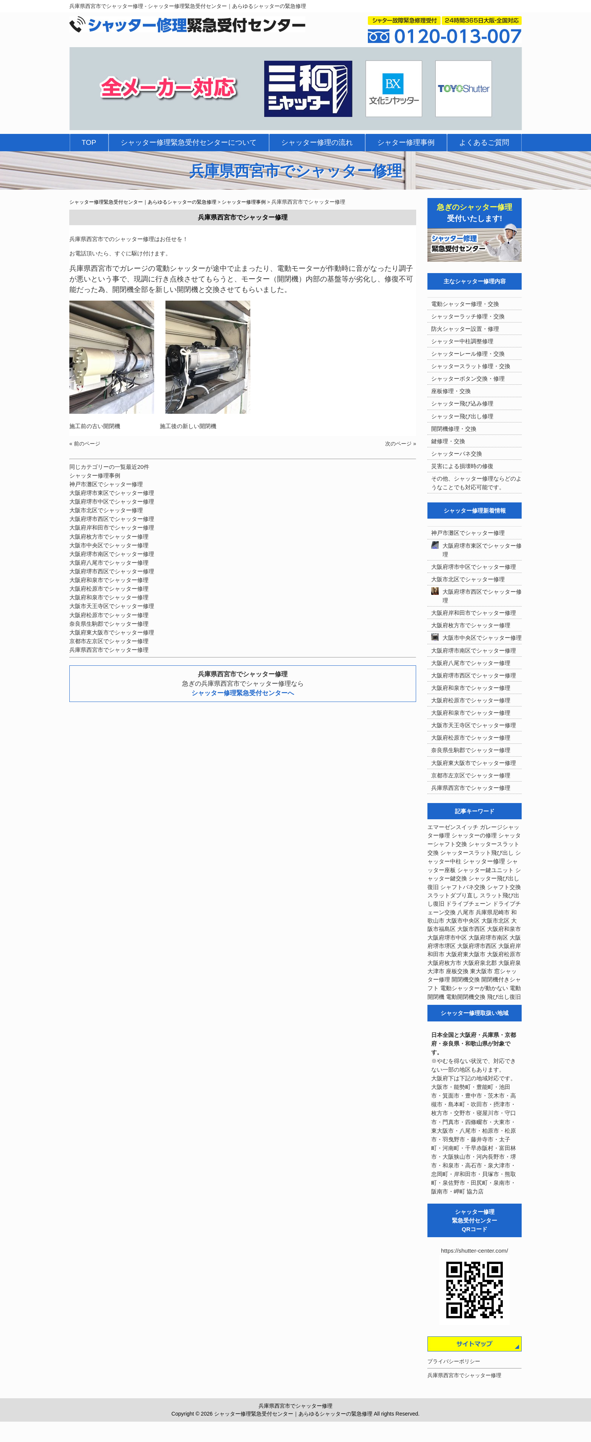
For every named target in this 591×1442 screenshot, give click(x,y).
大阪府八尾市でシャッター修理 (109, 562)
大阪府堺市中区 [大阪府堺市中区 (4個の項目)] (447, 938)
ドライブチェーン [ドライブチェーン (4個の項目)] (468, 904)
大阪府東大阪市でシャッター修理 (111, 632)
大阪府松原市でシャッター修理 (109, 588)
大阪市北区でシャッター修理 (106, 510)
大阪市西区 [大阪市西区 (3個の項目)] (471, 929)
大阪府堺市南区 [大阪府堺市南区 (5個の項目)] (488, 938)
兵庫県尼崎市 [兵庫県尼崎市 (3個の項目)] (493, 912)
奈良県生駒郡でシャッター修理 (109, 623)
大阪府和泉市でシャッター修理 (109, 580)
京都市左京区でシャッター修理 (109, 641)
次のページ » (400, 444)
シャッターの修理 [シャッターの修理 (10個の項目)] (474, 835)
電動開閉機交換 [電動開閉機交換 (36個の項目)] (465, 997)
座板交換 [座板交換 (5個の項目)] (457, 971)
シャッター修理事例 (94, 475)
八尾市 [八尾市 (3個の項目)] (465, 912)
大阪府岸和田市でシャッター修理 (111, 527)
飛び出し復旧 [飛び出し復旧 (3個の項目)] (504, 997)
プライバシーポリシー (453, 1361)
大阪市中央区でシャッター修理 (109, 545)
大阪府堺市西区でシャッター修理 (111, 519)
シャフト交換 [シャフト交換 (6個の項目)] (504, 887)
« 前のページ (84, 444)
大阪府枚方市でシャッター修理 (109, 536)
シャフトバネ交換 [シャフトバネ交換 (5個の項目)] (462, 887)
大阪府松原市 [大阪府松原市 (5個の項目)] (504, 954)
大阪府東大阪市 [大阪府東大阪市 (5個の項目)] (465, 954)
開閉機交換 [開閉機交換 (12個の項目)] (466, 979)
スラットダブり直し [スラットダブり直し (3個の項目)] (452, 895)
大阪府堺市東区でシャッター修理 (111, 493)
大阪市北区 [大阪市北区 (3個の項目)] (495, 921)
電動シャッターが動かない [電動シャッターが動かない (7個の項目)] (474, 988)
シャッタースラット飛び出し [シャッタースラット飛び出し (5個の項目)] (477, 853)
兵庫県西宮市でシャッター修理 (109, 650)
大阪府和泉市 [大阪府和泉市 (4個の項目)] (504, 929)
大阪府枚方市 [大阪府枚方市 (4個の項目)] (444, 963)
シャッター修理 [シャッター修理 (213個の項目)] (484, 861)
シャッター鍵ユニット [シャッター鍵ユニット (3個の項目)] (485, 870)
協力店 (475, 1191)
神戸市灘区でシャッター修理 (106, 484)
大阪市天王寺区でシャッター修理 (111, 606)
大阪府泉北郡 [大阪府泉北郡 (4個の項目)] (480, 963)
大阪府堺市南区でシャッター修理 (111, 554)
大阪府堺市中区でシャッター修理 (111, 501)
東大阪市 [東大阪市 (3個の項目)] (481, 971)
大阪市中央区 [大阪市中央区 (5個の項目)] (463, 921)
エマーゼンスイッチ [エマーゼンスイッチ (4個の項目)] (452, 827)
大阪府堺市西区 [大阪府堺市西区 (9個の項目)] (477, 946)
